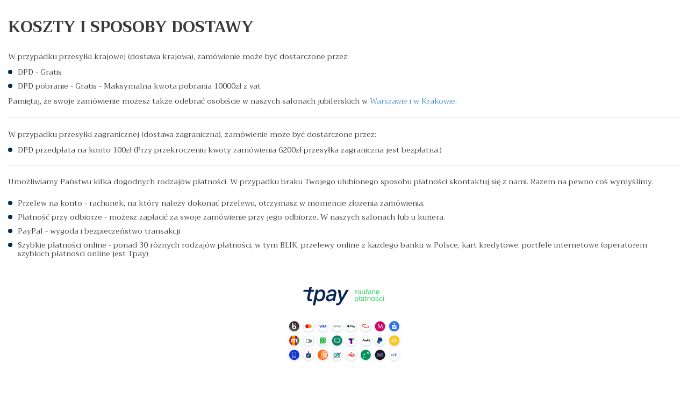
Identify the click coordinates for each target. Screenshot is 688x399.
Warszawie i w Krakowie (412, 101)
